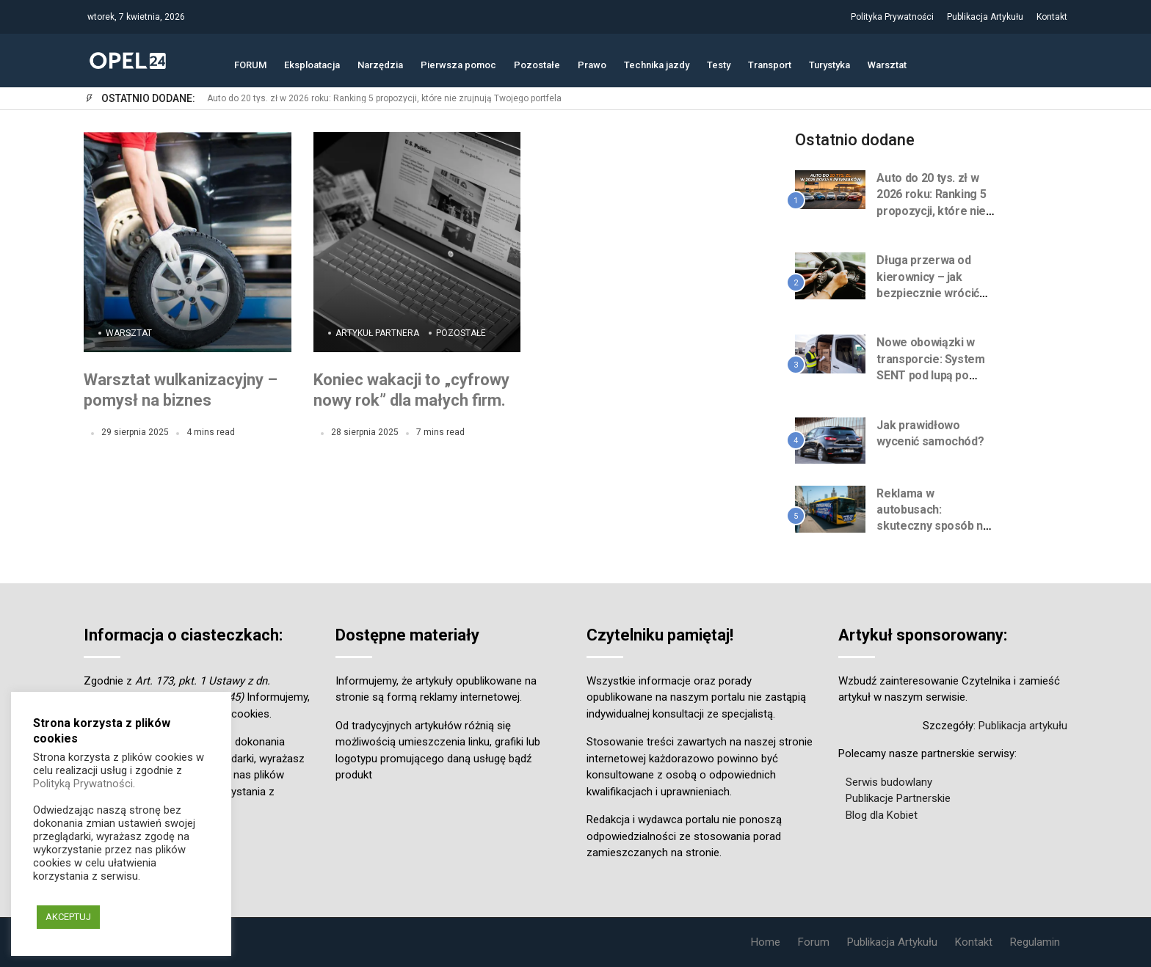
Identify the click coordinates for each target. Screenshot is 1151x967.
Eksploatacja (312, 63)
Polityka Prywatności (892, 17)
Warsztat (887, 63)
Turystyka (829, 63)
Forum (813, 942)
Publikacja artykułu (1022, 725)
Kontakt (1051, 17)
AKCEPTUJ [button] (68, 916)
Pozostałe (537, 63)
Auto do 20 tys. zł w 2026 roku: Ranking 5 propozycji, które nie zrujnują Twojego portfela (384, 98)
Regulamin (1035, 942)
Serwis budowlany (889, 782)
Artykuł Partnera (377, 333)
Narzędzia (380, 63)
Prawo (592, 63)
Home (765, 942)
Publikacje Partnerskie (898, 798)
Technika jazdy (656, 63)
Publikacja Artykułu (985, 17)
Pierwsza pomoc (458, 63)
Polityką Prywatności (83, 783)
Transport (769, 63)
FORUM (250, 63)
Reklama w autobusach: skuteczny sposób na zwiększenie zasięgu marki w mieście (933, 526)
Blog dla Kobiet (882, 815)
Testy (718, 63)
